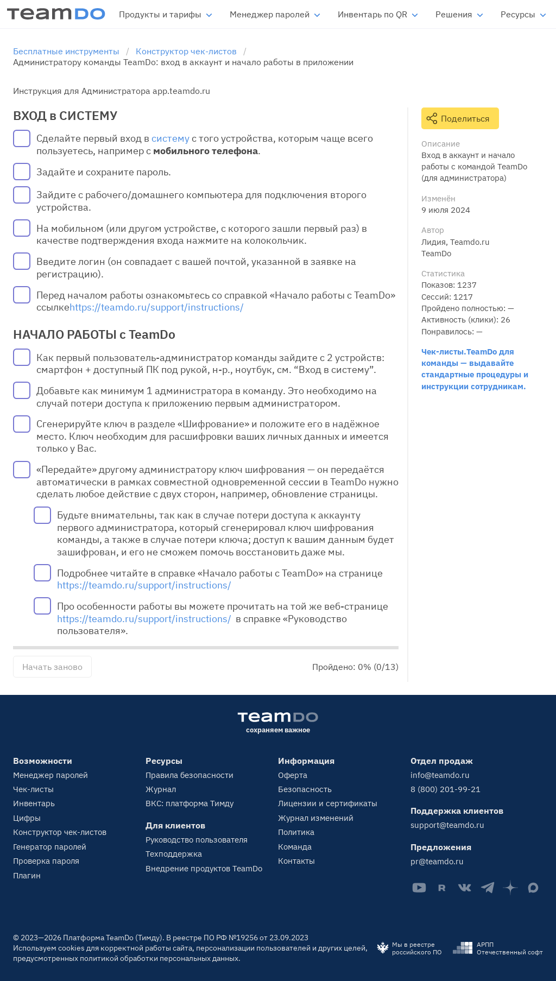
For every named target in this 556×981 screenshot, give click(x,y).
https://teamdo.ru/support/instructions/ (157, 307)
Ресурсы (518, 14)
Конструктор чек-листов (59, 832)
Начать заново (52, 666)
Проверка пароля (46, 861)
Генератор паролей (49, 846)
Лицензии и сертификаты (327, 803)
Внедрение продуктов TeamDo (204, 868)
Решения (453, 14)
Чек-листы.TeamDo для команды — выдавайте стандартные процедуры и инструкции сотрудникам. (474, 368)
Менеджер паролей (269, 14)
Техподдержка (174, 854)
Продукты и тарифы (160, 14)
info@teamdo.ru (440, 775)
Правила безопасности (189, 775)
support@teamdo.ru (447, 825)
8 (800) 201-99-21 (445, 789)
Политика (296, 832)
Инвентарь (34, 803)
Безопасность (305, 789)
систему (170, 138)
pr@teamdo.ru (437, 861)
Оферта (292, 775)
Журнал (161, 789)
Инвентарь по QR (372, 14)
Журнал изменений (315, 818)
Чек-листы (33, 789)
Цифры (27, 818)
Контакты (296, 861)
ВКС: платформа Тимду (189, 803)
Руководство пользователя (197, 839)
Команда (295, 846)
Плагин (27, 875)
